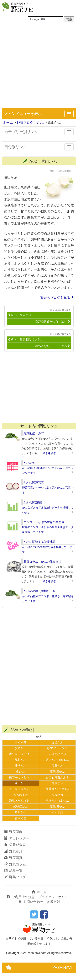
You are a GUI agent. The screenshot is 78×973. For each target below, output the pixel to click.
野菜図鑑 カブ (34, 433)
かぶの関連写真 (34, 482)
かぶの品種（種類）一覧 (40, 591)
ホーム (8, 122)
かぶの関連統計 (34, 502)
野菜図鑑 (13, 832)
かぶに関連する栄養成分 (40, 541)
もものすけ (20, 794)
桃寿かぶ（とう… (20, 777)
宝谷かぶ (57, 765)
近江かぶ (57, 742)
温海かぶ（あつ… (57, 800)
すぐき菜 (20, 742)
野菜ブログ (25, 122)
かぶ (40, 122)
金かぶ (20, 771)
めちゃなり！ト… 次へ (52, 346)
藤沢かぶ (20, 765)
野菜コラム (15, 864)
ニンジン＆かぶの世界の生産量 (44, 522)
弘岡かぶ (20, 748)
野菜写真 (13, 858)
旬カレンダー (16, 838)
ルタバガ (57, 794)
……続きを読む (46, 453)
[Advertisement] (39, 67)
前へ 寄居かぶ (19, 315)
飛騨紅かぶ (20, 806)
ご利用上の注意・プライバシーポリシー (39, 897)
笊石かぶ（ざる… (20, 789)
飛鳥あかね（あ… (20, 800)
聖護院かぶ (57, 771)
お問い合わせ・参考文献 (39, 902)
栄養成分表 (15, 845)
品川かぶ (20, 759)
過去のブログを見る (55, 297)
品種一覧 (13, 870)
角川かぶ (20, 812)
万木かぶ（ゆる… (57, 759)
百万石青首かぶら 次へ (52, 321)
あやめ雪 (20, 818)
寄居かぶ (57, 783)
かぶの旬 (29, 463)
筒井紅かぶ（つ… (57, 789)
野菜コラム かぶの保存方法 (42, 561)
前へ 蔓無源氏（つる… (25, 339)
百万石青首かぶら (57, 777)
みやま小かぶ (57, 754)
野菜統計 (13, 851)
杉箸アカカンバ (57, 748)
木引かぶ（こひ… (20, 754)
